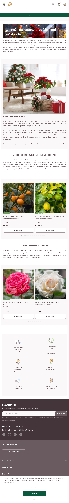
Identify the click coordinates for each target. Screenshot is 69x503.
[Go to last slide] (22, 235)
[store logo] (10, 4)
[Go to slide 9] (40, 235)
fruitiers (26, 164)
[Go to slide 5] (32, 235)
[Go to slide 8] (38, 235)
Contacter (15, 452)
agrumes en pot (11, 169)
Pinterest (15, 434)
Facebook (3, 434)
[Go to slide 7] (36, 235)
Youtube (20, 434)
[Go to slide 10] (42, 235)
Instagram (9, 434)
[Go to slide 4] (30, 235)
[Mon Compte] (59, 4)
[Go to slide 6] (34, 235)
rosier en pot (14, 250)
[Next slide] (47, 235)
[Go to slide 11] (44, 235)
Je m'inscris (61, 413)
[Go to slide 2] (26, 235)
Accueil (4, 19)
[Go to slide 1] (25, 235)
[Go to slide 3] (28, 235)
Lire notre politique (9, 482)
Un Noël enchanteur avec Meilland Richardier (19, 19)
